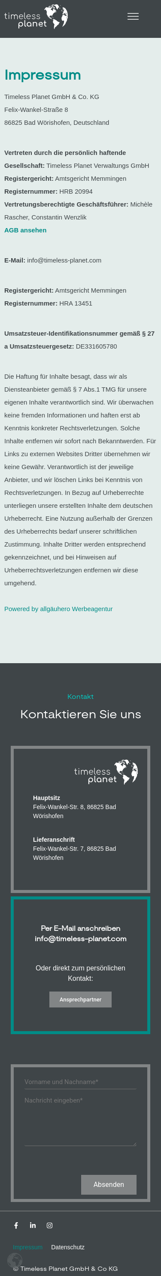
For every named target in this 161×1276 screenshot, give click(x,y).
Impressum (28, 1247)
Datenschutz (68, 1247)
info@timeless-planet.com (81, 939)
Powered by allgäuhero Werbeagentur (58, 608)
